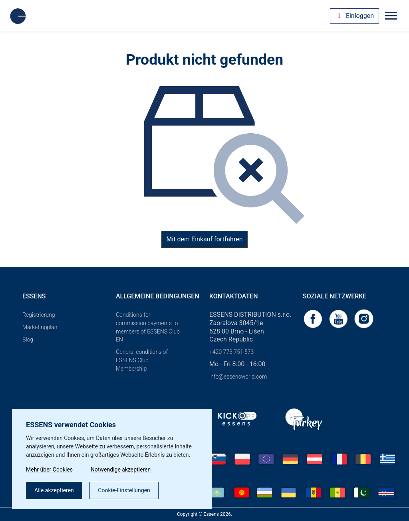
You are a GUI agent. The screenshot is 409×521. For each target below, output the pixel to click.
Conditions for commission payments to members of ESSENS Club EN (148, 327)
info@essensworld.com (238, 376)
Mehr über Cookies (49, 469)
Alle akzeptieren (54, 490)
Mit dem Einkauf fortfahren (205, 239)
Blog (27, 339)
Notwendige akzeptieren (121, 469)
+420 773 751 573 (231, 352)
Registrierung (38, 315)
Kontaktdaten (233, 296)
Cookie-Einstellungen (124, 490)
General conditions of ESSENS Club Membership (142, 360)
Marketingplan (40, 327)
